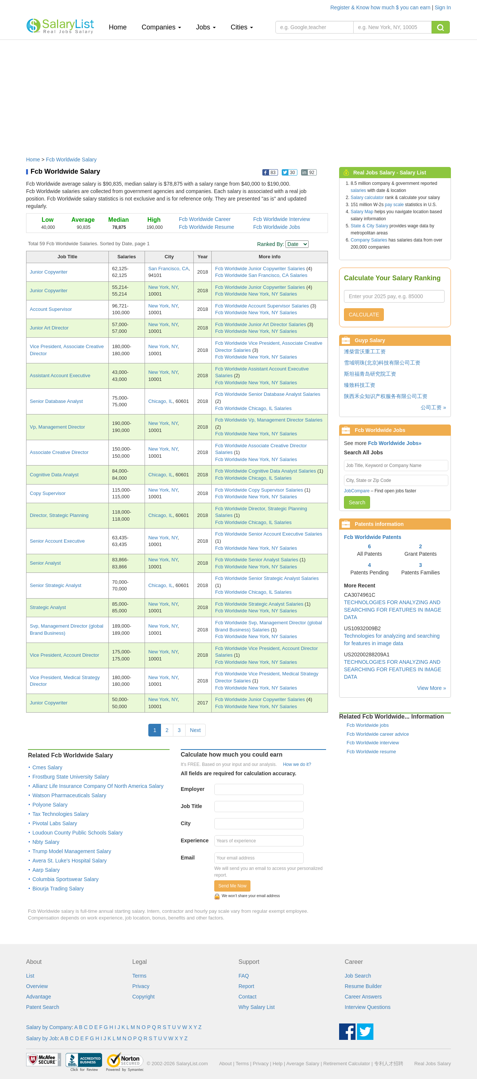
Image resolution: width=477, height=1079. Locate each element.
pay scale (394, 204)
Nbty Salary (45, 842)
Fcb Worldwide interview (373, 742)
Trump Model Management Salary (71, 851)
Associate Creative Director (59, 452)
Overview (37, 986)
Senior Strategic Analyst (55, 585)
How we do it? (297, 764)
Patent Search (42, 1007)
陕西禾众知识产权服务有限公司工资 (385, 396)
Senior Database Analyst (56, 401)
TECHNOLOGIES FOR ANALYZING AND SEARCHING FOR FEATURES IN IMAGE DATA (392, 609)
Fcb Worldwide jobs (368, 725)
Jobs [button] (206, 27)
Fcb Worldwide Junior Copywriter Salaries (260, 268)
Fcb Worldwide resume (371, 751)
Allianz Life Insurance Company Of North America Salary (98, 786)
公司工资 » (433, 407)
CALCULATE (364, 315)
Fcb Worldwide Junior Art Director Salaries (261, 324)
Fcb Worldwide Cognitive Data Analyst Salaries (266, 471)
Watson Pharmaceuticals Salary (69, 795)
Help (277, 1063)
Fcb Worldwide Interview (281, 219)
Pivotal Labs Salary (54, 823)
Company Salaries (369, 240)
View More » (431, 688)
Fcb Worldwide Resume (206, 227)
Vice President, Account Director (64, 655)
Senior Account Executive (57, 541)
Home (120, 27)
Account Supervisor (51, 309)
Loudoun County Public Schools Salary (77, 833)
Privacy (140, 986)
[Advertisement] (238, 94)
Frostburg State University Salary (70, 777)
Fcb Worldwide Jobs (276, 227)
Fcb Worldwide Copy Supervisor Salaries (259, 490)
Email (188, 858)
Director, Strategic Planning (59, 515)
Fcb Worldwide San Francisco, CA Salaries (261, 275)
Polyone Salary (49, 805)
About (225, 1063)
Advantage (38, 997)
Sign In (443, 7)
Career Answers (363, 997)
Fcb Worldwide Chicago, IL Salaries (253, 408)
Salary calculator (367, 197)
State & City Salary (369, 225)
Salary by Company (49, 1027)
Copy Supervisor (48, 493)
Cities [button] (242, 27)
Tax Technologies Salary (60, 814)
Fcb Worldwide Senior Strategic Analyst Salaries (267, 578)
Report (246, 986)
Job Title (191, 806)
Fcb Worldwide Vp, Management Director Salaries (268, 420)
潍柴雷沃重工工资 (365, 351)
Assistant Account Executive (60, 375)
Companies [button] (161, 27)
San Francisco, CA (168, 268)
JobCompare (357, 490)
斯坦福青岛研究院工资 (370, 374)
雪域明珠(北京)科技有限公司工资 (382, 363)
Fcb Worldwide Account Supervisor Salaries (262, 306)
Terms (139, 976)
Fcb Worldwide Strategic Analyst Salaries (259, 604)
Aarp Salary (46, 870)
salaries (358, 190)
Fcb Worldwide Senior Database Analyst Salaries (267, 394)
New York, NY (163, 287)
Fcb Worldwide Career (205, 219)
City (185, 823)
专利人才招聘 (388, 1063)
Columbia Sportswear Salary (65, 879)
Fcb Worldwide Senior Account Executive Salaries (268, 534)
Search (357, 502)
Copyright (143, 997)
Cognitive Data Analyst (54, 474)
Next (195, 730)
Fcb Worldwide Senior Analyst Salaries (257, 559)
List (30, 976)
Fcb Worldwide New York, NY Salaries (256, 294)
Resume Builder (363, 986)
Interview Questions (368, 1007)
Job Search (358, 976)
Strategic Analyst (48, 607)
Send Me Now (232, 886)
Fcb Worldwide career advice (378, 734)
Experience (195, 840)
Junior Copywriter (48, 272)
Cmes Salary (47, 767)
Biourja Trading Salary (58, 889)
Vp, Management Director (57, 427)
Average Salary (302, 1063)
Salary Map (362, 211)
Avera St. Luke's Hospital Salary (69, 861)
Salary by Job (42, 1038)
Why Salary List (256, 1007)
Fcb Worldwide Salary (71, 160)
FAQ (243, 976)
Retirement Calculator (346, 1063)
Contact (247, 997)
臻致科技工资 (359, 385)
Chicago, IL (160, 401)
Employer (193, 789)
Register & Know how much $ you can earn (381, 7)
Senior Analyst (45, 563)
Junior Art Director (49, 328)
